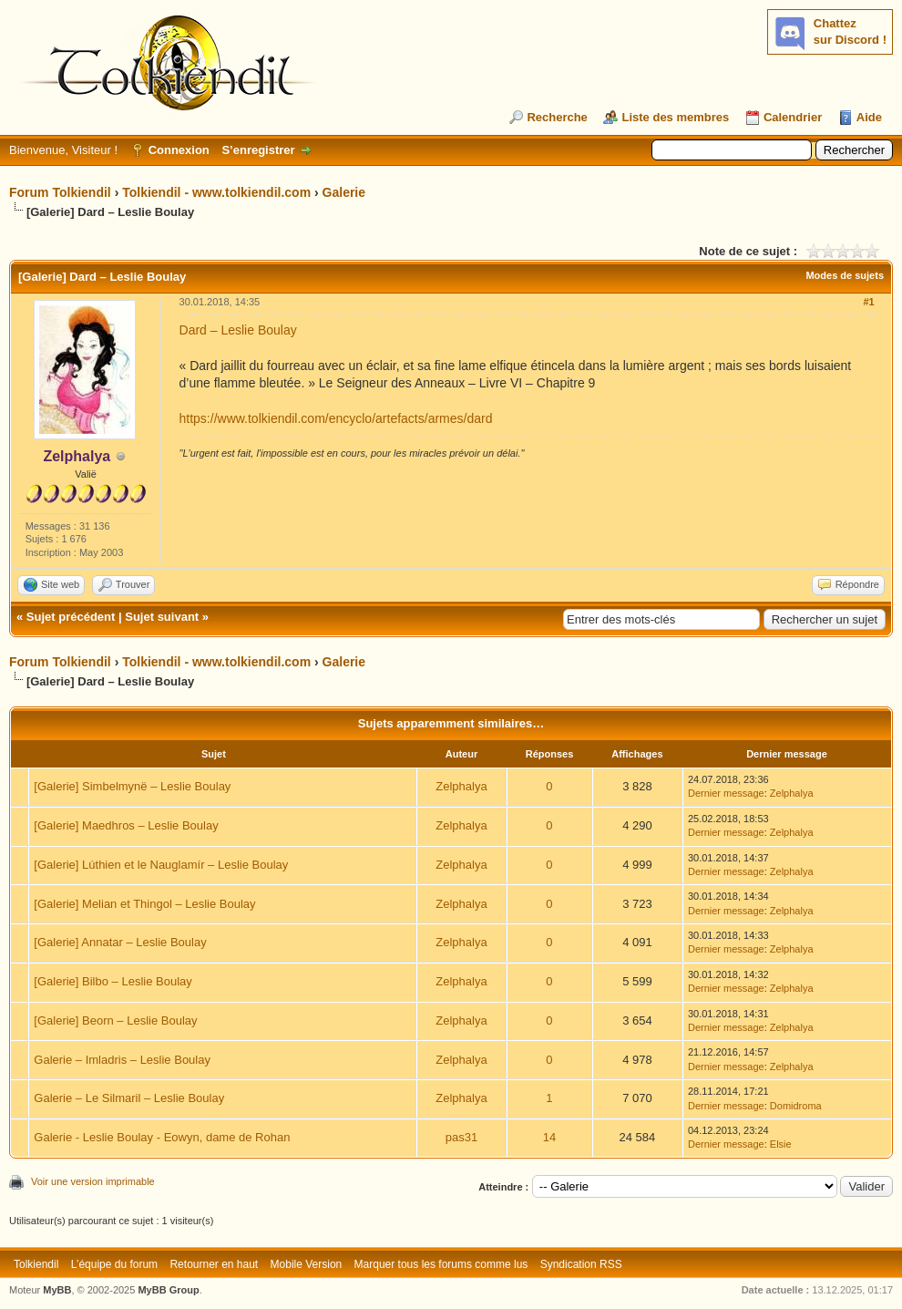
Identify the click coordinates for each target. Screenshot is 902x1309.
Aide (869, 117)
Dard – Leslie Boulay (238, 330)
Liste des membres (675, 117)
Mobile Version (307, 1264)
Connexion (179, 150)
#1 (868, 301)
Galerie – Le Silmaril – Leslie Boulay (129, 1098)
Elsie (781, 1144)
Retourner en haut (213, 1264)
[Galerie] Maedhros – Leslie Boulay (126, 825)
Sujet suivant (162, 617)
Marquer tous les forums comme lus (441, 1264)
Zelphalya (461, 786)
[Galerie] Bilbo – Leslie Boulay (112, 981)
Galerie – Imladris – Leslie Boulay (122, 1060)
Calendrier (793, 117)
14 (549, 1137)
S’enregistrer (257, 150)
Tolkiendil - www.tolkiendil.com (216, 192)
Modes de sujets (844, 275)
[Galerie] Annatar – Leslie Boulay (120, 942)
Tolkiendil (36, 1264)
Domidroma (796, 1105)
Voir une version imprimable (93, 1181)
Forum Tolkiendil (60, 192)
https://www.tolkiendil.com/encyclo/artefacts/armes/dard (336, 418)
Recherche (557, 117)
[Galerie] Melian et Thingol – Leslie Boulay (144, 904)
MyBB (57, 1289)
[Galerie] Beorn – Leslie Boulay (115, 1020)
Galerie (344, 192)
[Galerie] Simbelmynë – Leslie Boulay (132, 786)
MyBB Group (168, 1289)
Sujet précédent (71, 617)
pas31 (461, 1137)
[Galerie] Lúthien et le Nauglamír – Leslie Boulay (161, 864)
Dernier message (726, 793)
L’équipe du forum (114, 1264)
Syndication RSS (581, 1264)
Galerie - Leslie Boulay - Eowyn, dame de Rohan (162, 1137)
